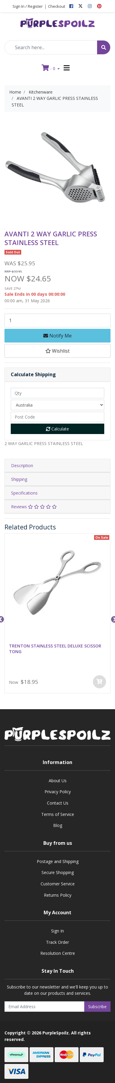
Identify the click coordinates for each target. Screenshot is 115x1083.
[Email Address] (44, 1006)
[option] (57, 614)
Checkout (56, 6)
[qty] (57, 393)
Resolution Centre (57, 953)
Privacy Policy (58, 791)
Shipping (19, 479)
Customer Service (58, 884)
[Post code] (57, 417)
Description (22, 465)
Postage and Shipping (58, 861)
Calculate (57, 429)
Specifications (24, 493)
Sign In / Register (28, 6)
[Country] (57, 405)
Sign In (57, 931)
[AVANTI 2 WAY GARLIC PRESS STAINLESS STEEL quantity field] (57, 320)
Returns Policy (57, 895)
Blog (57, 825)
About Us (58, 780)
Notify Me (57, 335)
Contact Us (57, 803)
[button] (57, 351)
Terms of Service (57, 814)
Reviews (34, 506)
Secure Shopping (58, 872)
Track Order (57, 942)
